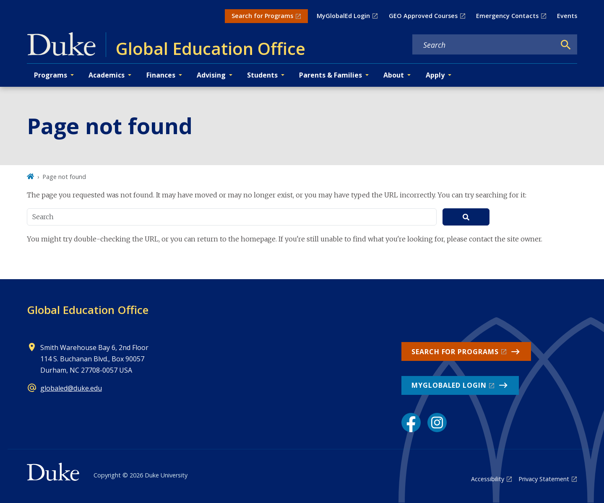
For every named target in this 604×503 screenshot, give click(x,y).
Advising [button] (211, 75)
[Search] (566, 45)
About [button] (393, 75)
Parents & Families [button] (330, 75)
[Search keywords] (484, 45)
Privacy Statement (543, 479)
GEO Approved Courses (423, 16)
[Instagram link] (437, 422)
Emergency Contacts (507, 16)
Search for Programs (262, 16)
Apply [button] (435, 75)
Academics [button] (107, 75)
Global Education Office (87, 309)
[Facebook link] (411, 422)
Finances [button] (160, 75)
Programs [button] (50, 75)
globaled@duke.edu (71, 388)
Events (567, 16)
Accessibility (487, 479)
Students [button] (262, 75)
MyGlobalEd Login (343, 16)
